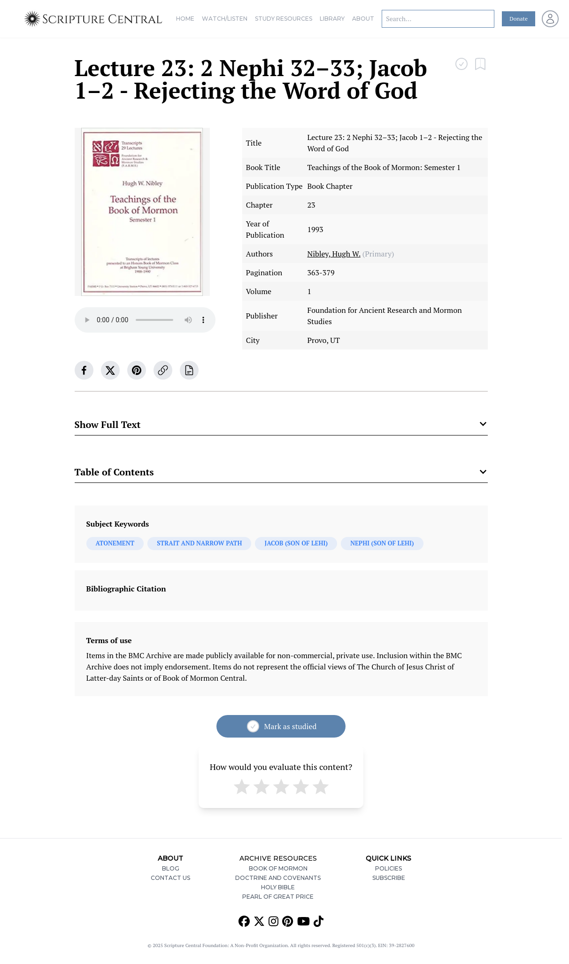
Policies (388, 868)
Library (332, 18)
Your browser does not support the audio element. (145, 320)
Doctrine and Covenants (278, 877)
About (363, 18)
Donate (518, 18)
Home (185, 18)
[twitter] (110, 370)
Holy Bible (278, 887)
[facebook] (84, 370)
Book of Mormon (278, 868)
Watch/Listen (224, 18)
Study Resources (283, 18)
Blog (170, 868)
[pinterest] (136, 370)
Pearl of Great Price (278, 896)
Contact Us (170, 877)
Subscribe (388, 877)
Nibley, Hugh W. (333, 254)
